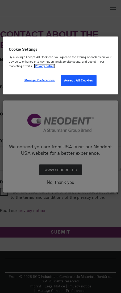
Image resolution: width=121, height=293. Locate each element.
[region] (60, 65)
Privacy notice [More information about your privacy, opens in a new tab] (44, 66)
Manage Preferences (39, 80)
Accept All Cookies (78, 80)
